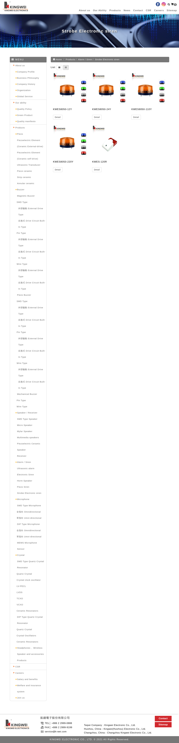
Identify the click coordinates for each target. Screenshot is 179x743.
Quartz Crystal (24, 574)
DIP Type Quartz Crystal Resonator (30, 620)
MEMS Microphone (27, 543)
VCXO (20, 604)
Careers (159, 10)
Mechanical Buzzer (27, 394)
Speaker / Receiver (27, 412)
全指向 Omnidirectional (29, 512)
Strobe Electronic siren (29, 493)
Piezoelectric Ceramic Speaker (28, 446)
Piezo (20, 134)
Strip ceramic (24, 177)
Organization (24, 90)
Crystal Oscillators (26, 635)
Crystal (21, 555)
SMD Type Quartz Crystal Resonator (30, 564)
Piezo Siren (23, 487)
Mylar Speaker (24, 431)
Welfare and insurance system (29, 688)
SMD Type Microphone (29, 505)
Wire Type (22, 264)
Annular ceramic (25, 183)
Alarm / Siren (24, 462)
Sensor (21, 549)
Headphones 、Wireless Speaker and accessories (30, 651)
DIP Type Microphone (28, 524)
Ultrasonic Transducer (28, 165)
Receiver (21, 456)
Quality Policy (24, 109)
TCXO (20, 598)
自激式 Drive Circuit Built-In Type (31, 224)
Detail (58, 117)
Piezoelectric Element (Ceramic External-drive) (30, 143)
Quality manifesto (26, 121)
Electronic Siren (25, 474)
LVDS (20, 592)
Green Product (25, 115)
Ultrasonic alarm (25, 468)
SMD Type (22, 202)
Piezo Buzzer (24, 295)
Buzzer (20, 189)
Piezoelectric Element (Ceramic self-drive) (28, 155)
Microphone (23, 499)
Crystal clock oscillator (29, 580)
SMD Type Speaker (27, 419)
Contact (138, 10)
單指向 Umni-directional (29, 518)
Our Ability (100, 10)
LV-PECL (21, 586)
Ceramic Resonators (27, 611)
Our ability (20, 103)
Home (57, 59)
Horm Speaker (24, 481)
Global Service (25, 96)
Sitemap (172, 10)
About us (84, 10)
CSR (148, 10)
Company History (26, 84)
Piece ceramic (24, 171)
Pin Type (21, 233)
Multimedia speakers (28, 437)
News (127, 10)
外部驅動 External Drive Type (30, 211)
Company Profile (26, 72)
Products (115, 10)
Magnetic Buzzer (26, 196)
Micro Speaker (24, 425)
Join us (21, 698)
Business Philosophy (28, 78)
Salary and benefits (27, 679)
